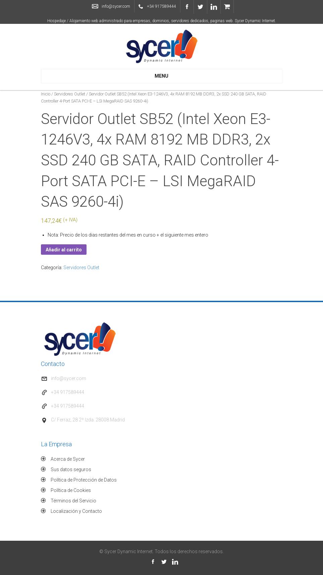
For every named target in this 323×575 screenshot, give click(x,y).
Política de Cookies (71, 490)
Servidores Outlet (69, 93)
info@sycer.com (116, 6)
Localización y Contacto (76, 511)
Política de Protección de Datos (84, 480)
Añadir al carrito (64, 249)
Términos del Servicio (73, 500)
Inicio (45, 93)
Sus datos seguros (71, 469)
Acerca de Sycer (68, 459)
